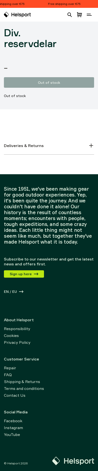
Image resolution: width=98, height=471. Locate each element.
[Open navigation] (89, 15)
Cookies (11, 335)
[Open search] (70, 15)
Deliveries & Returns (49, 146)
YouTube (12, 434)
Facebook (13, 420)
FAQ (8, 374)
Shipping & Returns (22, 381)
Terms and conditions (24, 388)
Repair (10, 367)
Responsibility (17, 328)
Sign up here (24, 273)
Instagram (13, 427)
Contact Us (14, 395)
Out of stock (49, 82)
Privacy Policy (17, 342)
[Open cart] (79, 15)
